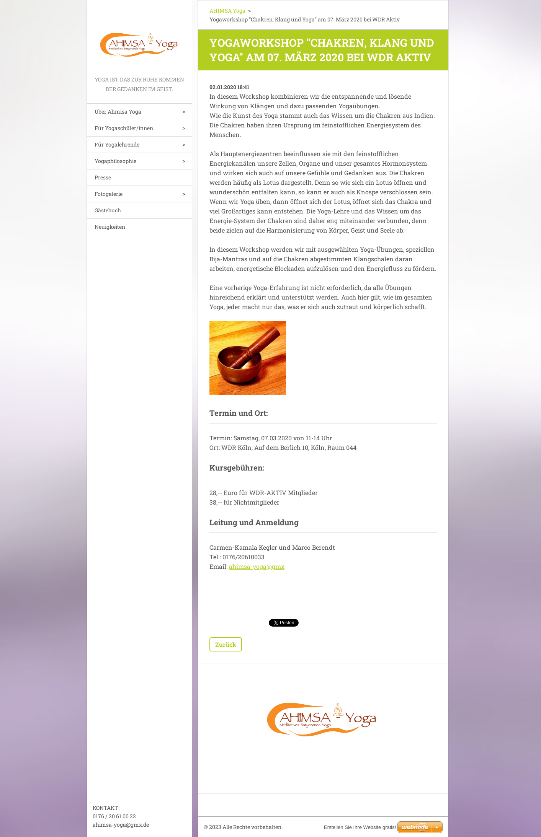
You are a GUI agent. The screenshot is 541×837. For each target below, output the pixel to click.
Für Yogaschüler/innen (124, 128)
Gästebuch (108, 210)
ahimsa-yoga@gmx (256, 566)
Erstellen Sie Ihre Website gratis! (360, 827)
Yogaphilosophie (115, 160)
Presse (103, 177)
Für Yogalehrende (117, 144)
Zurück (225, 644)
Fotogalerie (109, 193)
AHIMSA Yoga (227, 10)
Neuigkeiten (110, 226)
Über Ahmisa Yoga (118, 111)
